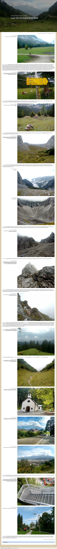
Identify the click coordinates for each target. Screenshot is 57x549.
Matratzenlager (8, 65)
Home (28, 3)
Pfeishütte (34, 67)
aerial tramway (50, 67)
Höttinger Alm (14, 324)
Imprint (6, 542)
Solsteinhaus (23, 68)
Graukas (29, 66)
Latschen (36, 132)
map (16, 35)
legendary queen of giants (14, 289)
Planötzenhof (12, 418)
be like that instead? (14, 295)
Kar (13, 166)
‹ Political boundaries (4, 1)
